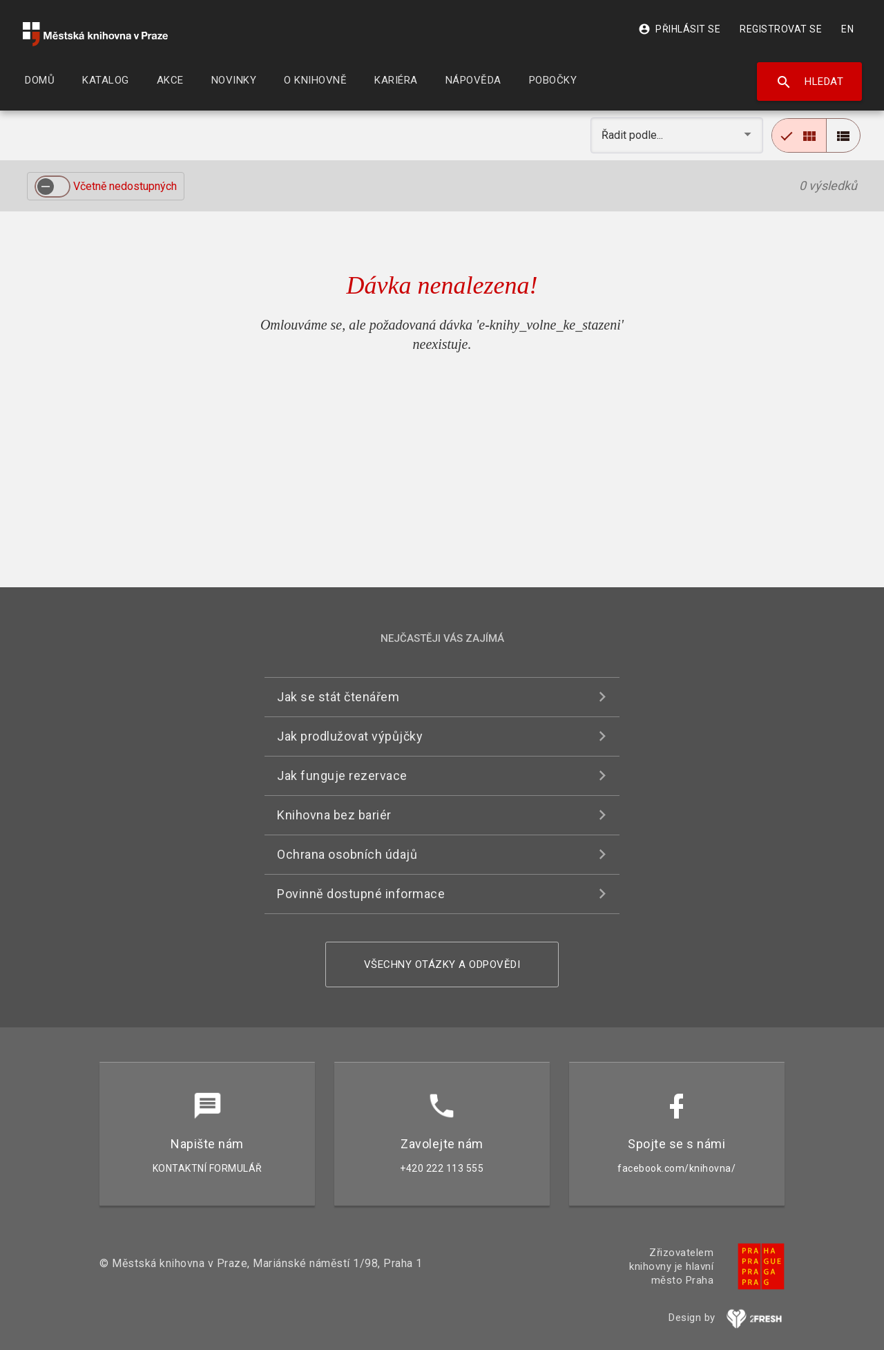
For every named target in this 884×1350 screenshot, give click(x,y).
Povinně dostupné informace (361, 893)
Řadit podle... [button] (634, 135)
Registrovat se (781, 29)
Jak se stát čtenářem (338, 697)
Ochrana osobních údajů (347, 854)
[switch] (52, 186)
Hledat (810, 82)
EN (847, 29)
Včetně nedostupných (125, 186)
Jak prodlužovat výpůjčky (350, 736)
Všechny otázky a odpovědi (442, 964)
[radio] (799, 135)
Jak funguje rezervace (342, 775)
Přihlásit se (679, 29)
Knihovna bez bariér (334, 815)
